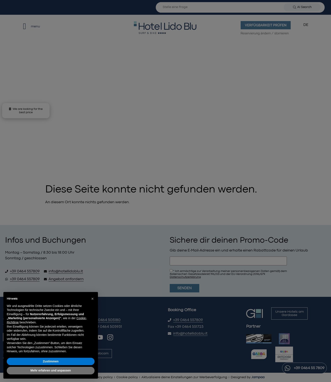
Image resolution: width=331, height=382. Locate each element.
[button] (92, 298)
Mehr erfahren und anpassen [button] (50, 370)
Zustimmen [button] (51, 361)
